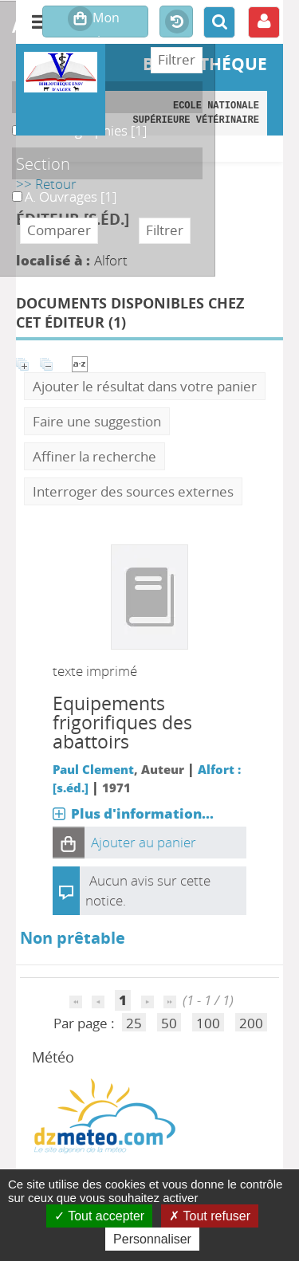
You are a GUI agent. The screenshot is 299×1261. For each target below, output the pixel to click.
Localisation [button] (59, 97)
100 (208, 1023)
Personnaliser (152, 1239)
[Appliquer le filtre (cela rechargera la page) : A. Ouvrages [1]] (70, 196)
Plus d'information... (142, 813)
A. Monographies (12, 121)
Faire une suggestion (97, 421)
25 (134, 1023)
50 (169, 1023)
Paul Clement (93, 769)
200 (251, 1023)
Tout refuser (209, 1216)
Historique (176, 22)
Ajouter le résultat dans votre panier (145, 386)
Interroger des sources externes (133, 491)
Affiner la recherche (94, 456)
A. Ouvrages (12, 187)
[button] (69, 842)
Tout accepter (99, 1216)
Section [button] (43, 163)
